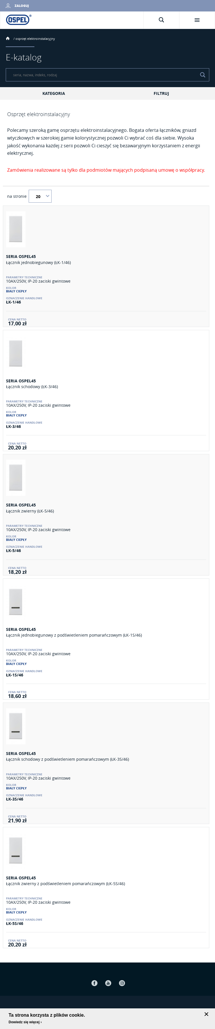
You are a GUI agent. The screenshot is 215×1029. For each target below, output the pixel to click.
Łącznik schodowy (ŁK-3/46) (32, 386)
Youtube (108, 983)
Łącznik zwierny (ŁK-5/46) (30, 511)
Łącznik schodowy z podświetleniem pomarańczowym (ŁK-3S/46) (67, 759)
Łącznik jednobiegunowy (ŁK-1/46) (38, 262)
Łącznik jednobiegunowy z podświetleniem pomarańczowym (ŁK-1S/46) (74, 635)
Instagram (122, 983)
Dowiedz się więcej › (25, 1022)
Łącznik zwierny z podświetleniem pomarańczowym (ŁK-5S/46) (65, 883)
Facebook (94, 983)
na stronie (17, 196)
